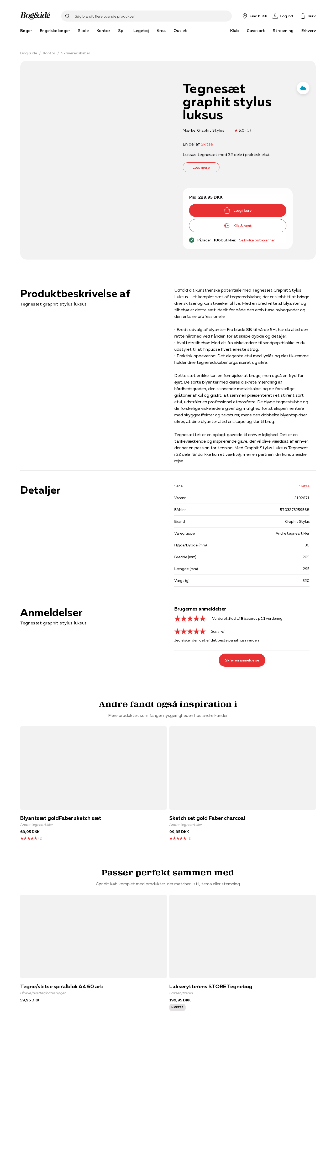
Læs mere (201, 167)
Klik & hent (238, 226)
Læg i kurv (238, 210)
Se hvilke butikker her (257, 240)
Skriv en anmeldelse (242, 660)
